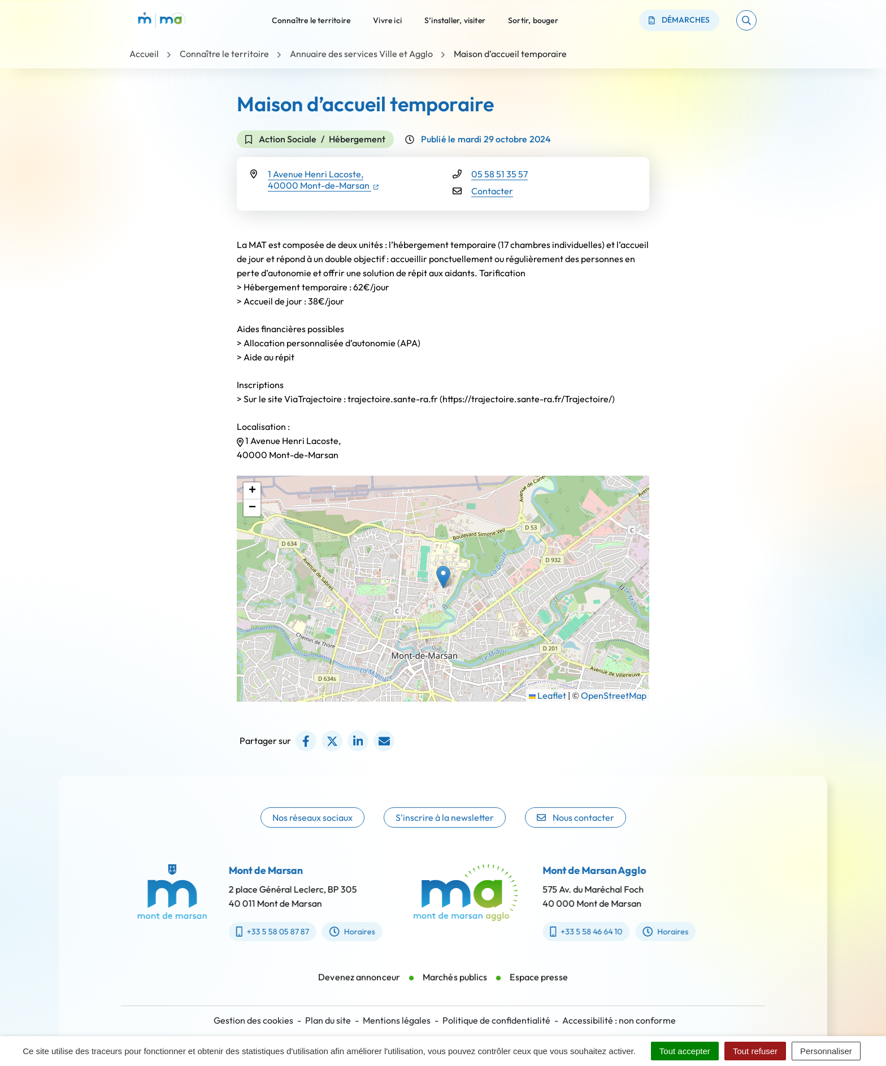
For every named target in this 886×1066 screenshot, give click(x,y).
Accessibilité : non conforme (619, 1020)
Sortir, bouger (533, 20)
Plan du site (328, 1020)
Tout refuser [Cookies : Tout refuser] (755, 1051)
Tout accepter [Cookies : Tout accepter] (684, 1051)
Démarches (679, 20)
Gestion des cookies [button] (253, 1020)
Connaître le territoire (311, 20)
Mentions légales (397, 1020)
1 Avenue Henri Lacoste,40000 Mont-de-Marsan (323, 179)
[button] (746, 20)
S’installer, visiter (454, 20)
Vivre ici (387, 20)
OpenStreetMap (613, 695)
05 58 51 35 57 (499, 174)
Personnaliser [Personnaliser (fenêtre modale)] (826, 1051)
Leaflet (547, 695)
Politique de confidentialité (496, 1020)
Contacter (492, 191)
